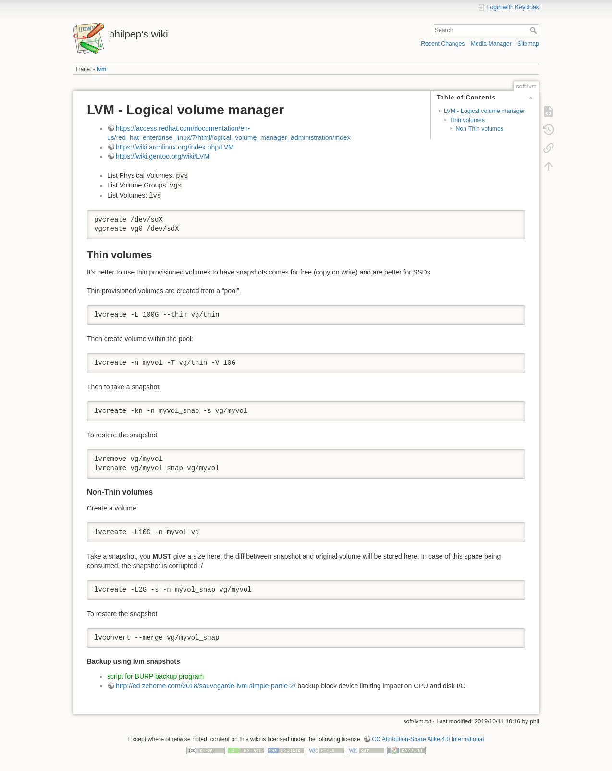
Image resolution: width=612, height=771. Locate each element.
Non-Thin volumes (479, 128)
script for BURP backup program (155, 676)
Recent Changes (443, 43)
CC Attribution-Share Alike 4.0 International (428, 739)
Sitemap (528, 43)
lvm (102, 69)
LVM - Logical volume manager (484, 111)
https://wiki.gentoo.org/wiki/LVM (162, 156)
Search (534, 30)
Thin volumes (467, 120)
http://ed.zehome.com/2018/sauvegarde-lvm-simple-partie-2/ (205, 686)
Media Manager (491, 43)
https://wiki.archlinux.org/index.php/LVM (175, 147)
